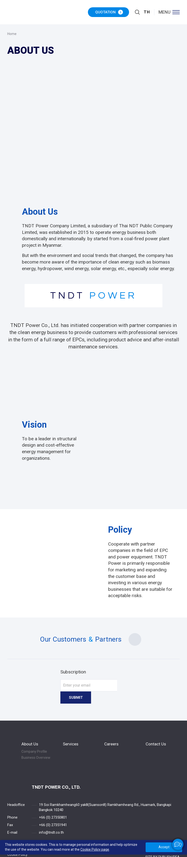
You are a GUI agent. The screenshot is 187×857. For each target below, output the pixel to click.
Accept (164, 847)
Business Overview (35, 745)
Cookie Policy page (94, 849)
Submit (129, 685)
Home (12, 34)
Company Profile (34, 739)
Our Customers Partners (93, 639)
